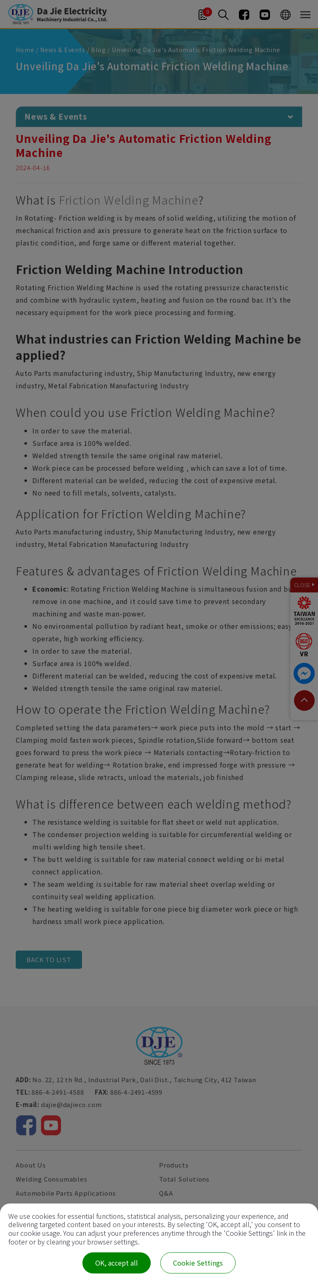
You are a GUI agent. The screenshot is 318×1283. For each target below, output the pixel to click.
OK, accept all (116, 1263)
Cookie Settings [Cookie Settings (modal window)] (198, 1263)
